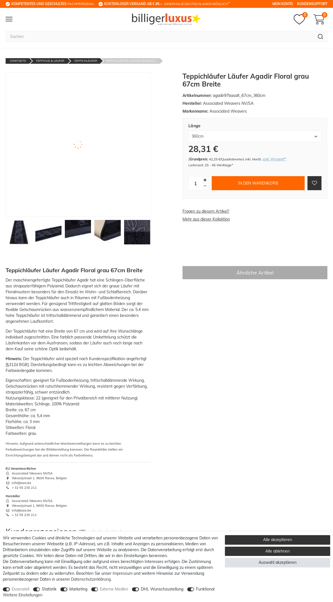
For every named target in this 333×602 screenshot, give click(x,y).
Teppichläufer (85, 61)
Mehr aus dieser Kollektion (206, 219)
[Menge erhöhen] (205, 180)
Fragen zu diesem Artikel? (206, 211)
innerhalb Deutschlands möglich (167, 3)
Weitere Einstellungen (22, 595)
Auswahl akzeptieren (277, 562)
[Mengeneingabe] (195, 183)
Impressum (123, 573)
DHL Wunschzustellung (162, 589)
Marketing (78, 589)
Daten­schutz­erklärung (91, 579)
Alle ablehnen (277, 551)
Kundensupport (312, 4)
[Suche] (320, 36)
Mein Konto (282, 4)
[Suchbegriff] (160, 36)
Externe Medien (114, 589)
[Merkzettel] (301, 19)
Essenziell (20, 589)
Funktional (205, 589)
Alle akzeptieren (277, 539)
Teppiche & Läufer (50, 61)
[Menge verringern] (205, 186)
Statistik (49, 589)
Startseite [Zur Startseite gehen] (18, 61)
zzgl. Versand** (274, 159)
